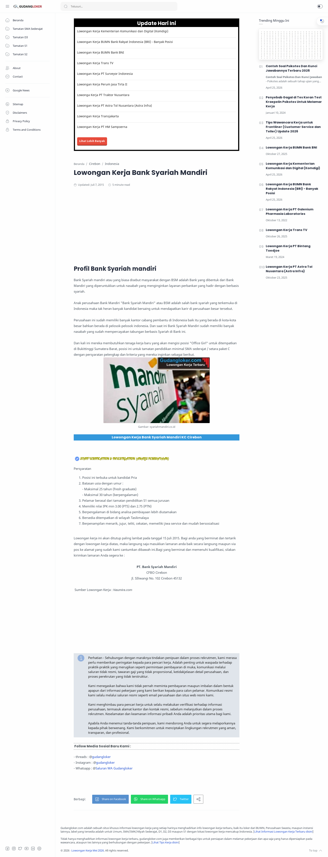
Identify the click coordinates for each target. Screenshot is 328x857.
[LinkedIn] (33, 848)
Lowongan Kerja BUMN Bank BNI (100, 52)
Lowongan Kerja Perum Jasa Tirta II (102, 84)
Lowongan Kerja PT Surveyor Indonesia (105, 74)
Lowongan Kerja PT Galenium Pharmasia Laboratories (289, 211)
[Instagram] (14, 848)
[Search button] (66, 6)
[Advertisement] (156, 225)
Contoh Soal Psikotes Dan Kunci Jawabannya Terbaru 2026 (291, 68)
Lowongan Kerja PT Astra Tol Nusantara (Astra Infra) (114, 105)
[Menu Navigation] (7, 6)
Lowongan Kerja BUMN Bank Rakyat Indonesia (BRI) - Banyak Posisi (125, 42)
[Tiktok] (39, 848)
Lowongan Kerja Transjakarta (98, 116)
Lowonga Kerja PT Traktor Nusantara (103, 95)
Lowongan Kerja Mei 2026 (87, 850)
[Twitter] (20, 848)
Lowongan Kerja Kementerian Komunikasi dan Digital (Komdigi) (122, 31)
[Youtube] (26, 848)
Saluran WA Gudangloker (114, 768)
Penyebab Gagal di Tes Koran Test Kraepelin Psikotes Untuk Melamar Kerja (294, 101)
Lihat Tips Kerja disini (165, 842)
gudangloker (101, 757)
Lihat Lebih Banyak (92, 141)
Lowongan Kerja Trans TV (95, 63)
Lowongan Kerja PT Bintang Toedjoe (288, 248)
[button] (320, 6)
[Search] (119, 6)
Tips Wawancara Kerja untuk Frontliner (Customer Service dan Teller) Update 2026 (293, 126)
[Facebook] (7, 848)
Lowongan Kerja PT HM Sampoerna (102, 127)
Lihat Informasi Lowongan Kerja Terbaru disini (283, 831)
